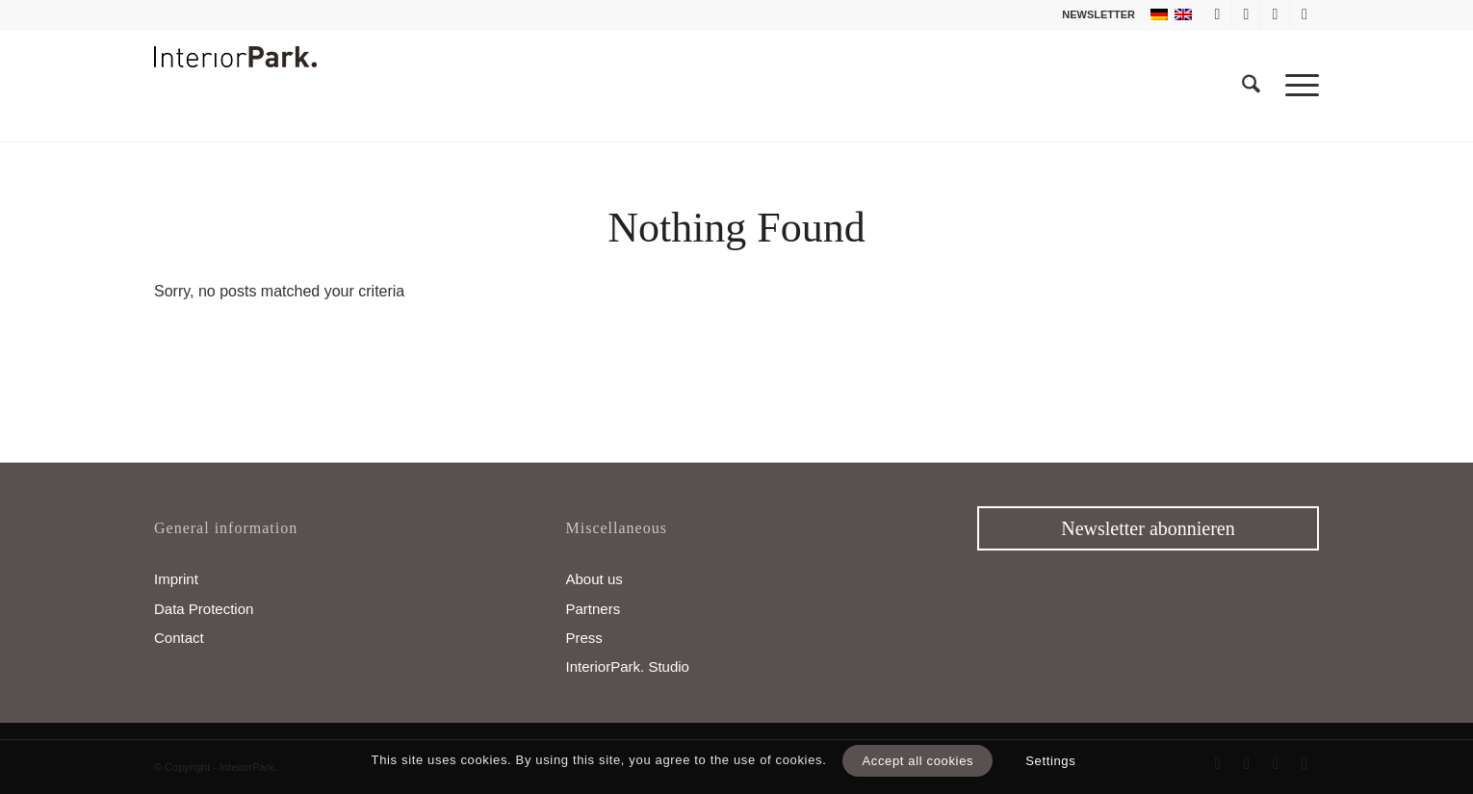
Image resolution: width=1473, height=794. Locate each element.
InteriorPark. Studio (627, 666)
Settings (1050, 761)
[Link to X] (1246, 14)
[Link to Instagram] (1275, 14)
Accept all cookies (917, 761)
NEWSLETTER (1098, 14)
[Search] (1251, 85)
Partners (593, 609)
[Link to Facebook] (1217, 14)
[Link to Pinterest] (1304, 14)
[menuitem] (1093, 14)
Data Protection (203, 609)
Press (584, 637)
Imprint (176, 579)
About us (594, 579)
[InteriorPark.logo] (235, 100)
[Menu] (1296, 85)
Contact (179, 637)
